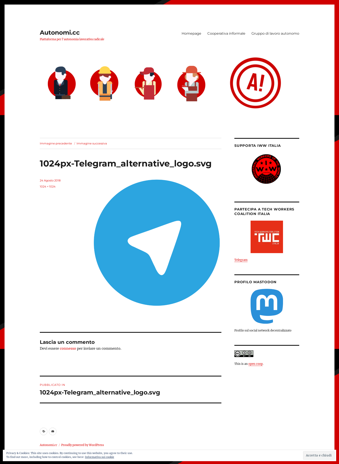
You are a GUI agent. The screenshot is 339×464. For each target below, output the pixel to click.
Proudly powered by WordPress (82, 445)
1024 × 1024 (48, 186)
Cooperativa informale (226, 33)
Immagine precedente (56, 143)
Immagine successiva (92, 143)
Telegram (241, 260)
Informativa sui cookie (99, 457)
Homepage (191, 33)
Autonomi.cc (60, 32)
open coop (255, 364)
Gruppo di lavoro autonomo (275, 33)
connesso (68, 348)
